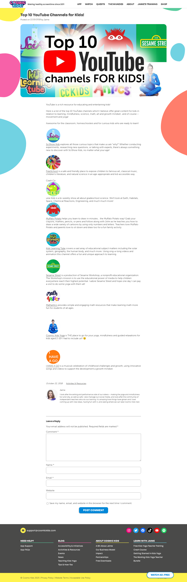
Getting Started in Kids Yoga (147, 553)
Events (61, 553)
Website (50, 490)
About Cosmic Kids (107, 540)
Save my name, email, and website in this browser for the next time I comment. (91, 503)
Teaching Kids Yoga (67, 561)
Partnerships (102, 557)
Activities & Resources (76, 383)
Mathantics (53, 297)
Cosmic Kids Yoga (55, 328)
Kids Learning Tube (55, 241)
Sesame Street (53, 268)
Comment (52, 431)
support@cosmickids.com (41, 530)
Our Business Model (105, 550)
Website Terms (62, 577)
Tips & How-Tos (65, 564)
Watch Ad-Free (160, 575)
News (61, 557)
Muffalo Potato (53, 218)
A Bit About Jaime (104, 546)
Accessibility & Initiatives (70, 546)
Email (50, 477)
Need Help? (27, 540)
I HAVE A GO (53, 358)
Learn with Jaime (144, 540)
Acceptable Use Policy (80, 577)
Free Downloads (103, 561)
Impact (99, 553)
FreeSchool (52, 171)
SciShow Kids (53, 144)
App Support (26, 546)
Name (50, 464)
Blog (61, 540)
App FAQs (25, 550)
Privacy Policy (47, 577)
